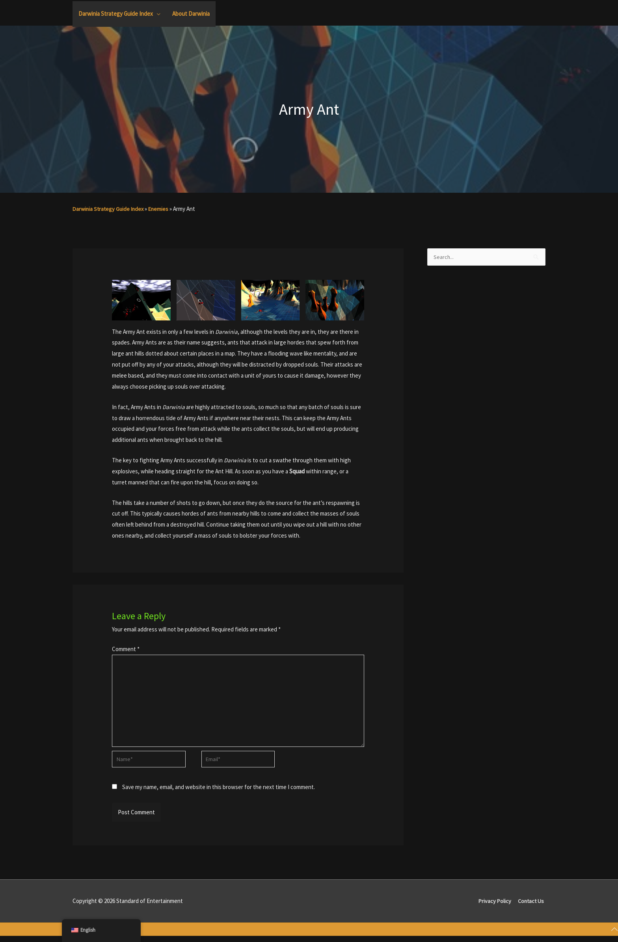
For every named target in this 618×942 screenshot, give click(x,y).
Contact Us (531, 906)
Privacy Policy (493, 906)
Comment (126, 649)
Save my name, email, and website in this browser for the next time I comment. (218, 793)
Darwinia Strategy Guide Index (110, 208)
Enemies (162, 208)
